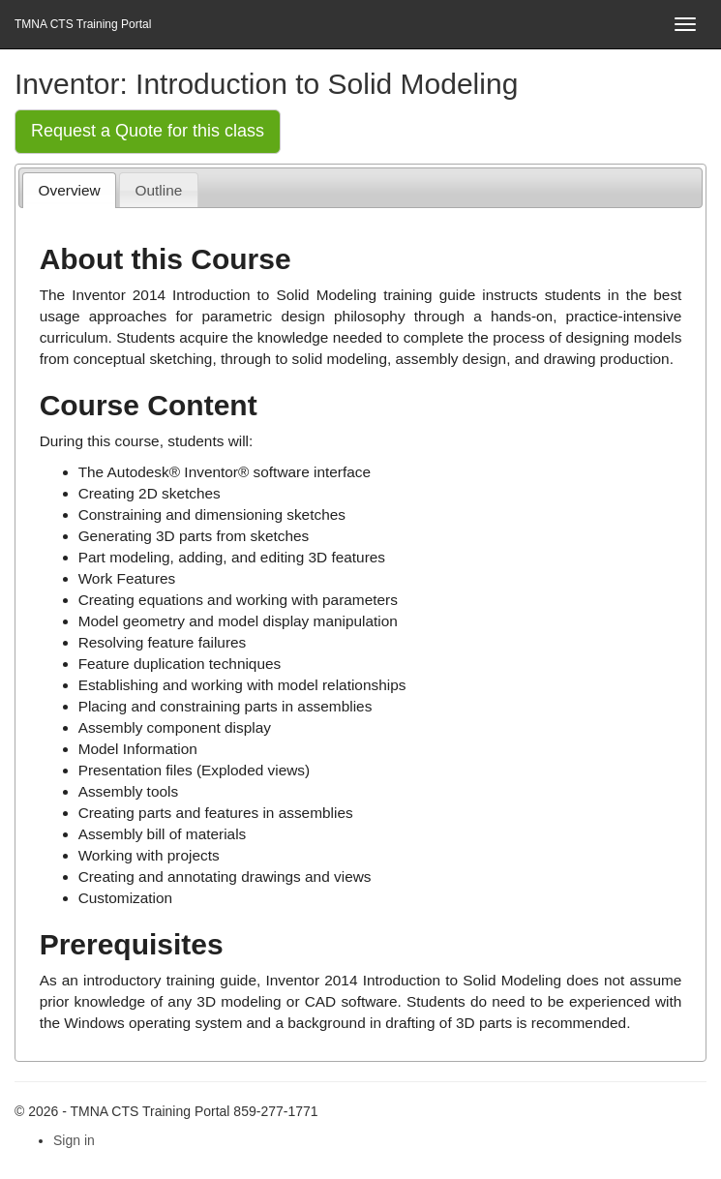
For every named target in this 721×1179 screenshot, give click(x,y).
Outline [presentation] (159, 190)
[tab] (69, 190)
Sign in (74, 1140)
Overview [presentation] (70, 190)
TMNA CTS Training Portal (83, 24)
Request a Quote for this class (147, 130)
